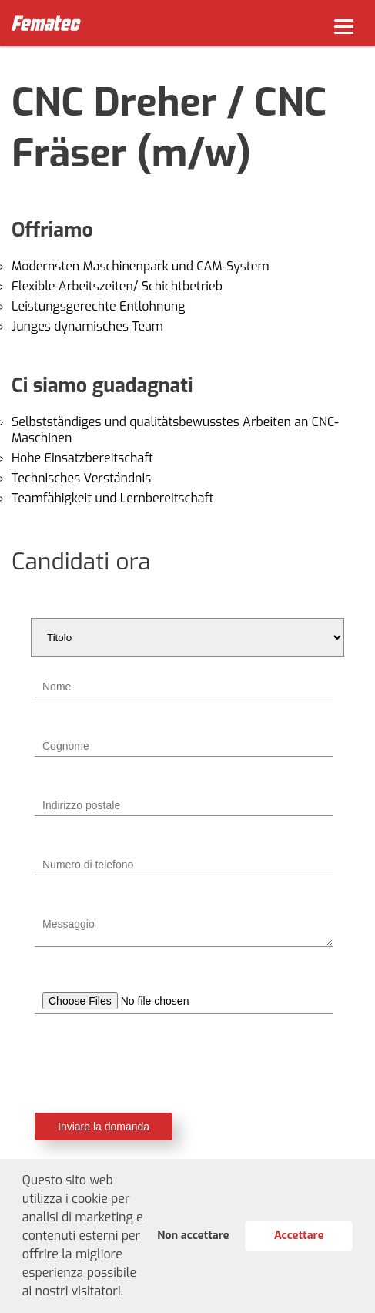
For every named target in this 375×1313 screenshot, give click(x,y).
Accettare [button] (298, 1235)
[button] (128, 1293)
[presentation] (187, 1063)
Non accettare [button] (193, 1235)
